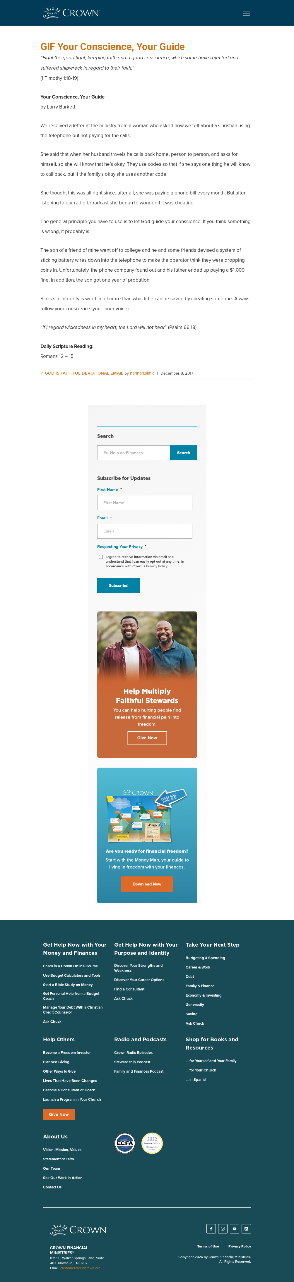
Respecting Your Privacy (121, 546)
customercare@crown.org (80, 1267)
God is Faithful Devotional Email (84, 373)
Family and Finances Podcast (138, 1071)
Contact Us (52, 1187)
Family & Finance (200, 985)
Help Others (59, 1039)
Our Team (51, 1168)
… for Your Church (201, 1070)
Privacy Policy (239, 1246)
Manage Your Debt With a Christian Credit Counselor (73, 1010)
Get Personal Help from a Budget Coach (71, 996)
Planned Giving (56, 1061)
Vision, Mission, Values (62, 1149)
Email (104, 518)
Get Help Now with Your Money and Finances (75, 949)
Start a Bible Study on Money (68, 984)
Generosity (195, 1004)
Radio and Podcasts (140, 1039)
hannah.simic (142, 373)
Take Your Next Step (213, 944)
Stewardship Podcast (132, 1061)
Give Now (59, 1114)
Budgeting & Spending (205, 957)
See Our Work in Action (63, 1177)
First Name (109, 489)
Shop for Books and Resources (212, 1043)
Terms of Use (208, 1246)
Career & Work (198, 967)
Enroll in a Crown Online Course (70, 966)
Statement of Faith (58, 1159)
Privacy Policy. (157, 566)
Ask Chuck (52, 1021)
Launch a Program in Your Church (72, 1099)
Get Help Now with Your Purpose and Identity (146, 949)
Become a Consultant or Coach (69, 1090)
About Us (55, 1136)
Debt (190, 976)
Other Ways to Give (59, 1071)
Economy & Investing (204, 995)
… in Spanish (197, 1079)
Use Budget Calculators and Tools (71, 975)
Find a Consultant (129, 989)
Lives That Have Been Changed (70, 1080)
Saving (192, 1014)
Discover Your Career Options (139, 979)
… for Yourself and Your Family (211, 1060)
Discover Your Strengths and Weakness (138, 968)
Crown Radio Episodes (133, 1052)
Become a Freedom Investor (67, 1052)
